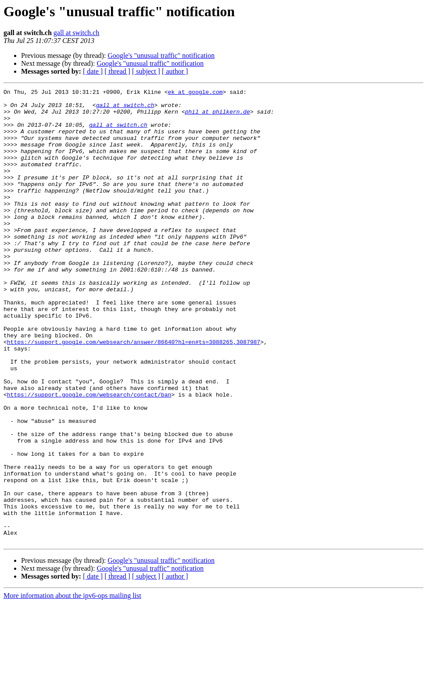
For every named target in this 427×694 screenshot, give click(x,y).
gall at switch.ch (76, 32)
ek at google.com (195, 93)
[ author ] (175, 71)
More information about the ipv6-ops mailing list (72, 686)
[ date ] (93, 71)
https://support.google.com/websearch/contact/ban (89, 456)
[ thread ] (117, 71)
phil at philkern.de (217, 117)
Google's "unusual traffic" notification (161, 55)
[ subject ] (146, 71)
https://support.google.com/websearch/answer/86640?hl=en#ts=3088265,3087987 (133, 393)
